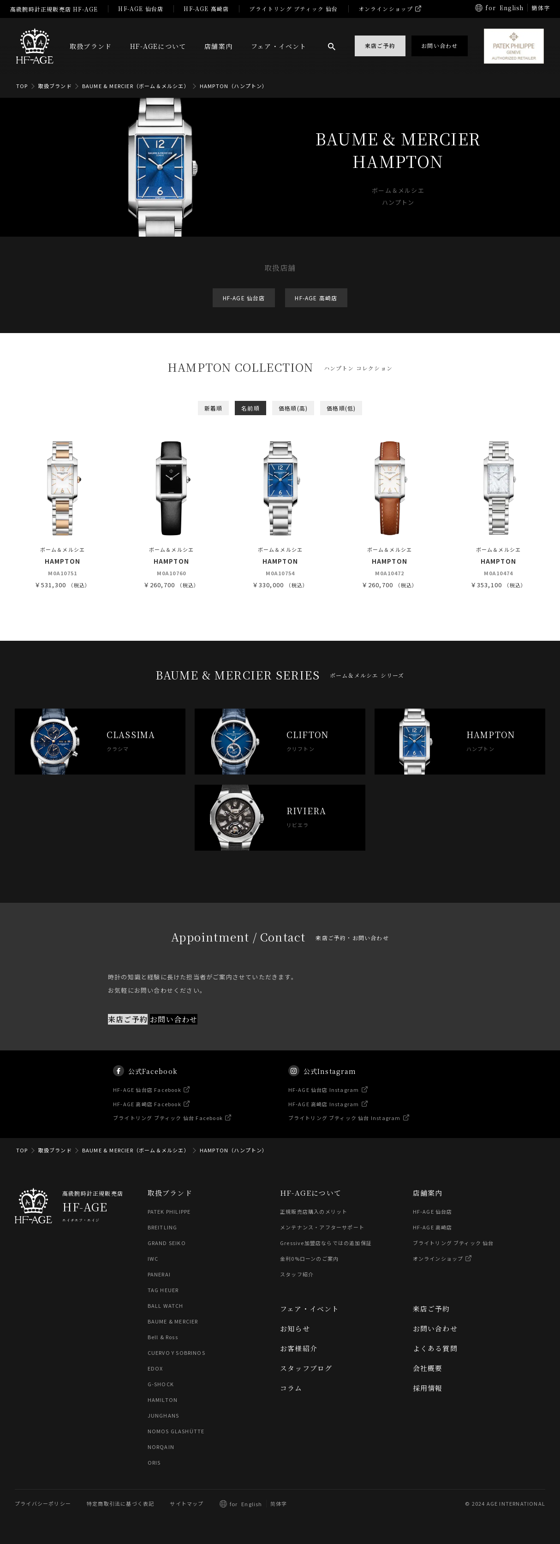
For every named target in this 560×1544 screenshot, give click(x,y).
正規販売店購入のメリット (313, 1212)
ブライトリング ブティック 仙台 (293, 8)
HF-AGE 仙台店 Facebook (147, 1101)
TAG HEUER (163, 1290)
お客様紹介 (298, 1348)
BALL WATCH (166, 1306)
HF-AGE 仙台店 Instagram (323, 1101)
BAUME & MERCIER (173, 1321)
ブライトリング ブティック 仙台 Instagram (344, 1129)
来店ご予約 (128, 1030)
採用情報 (428, 1388)
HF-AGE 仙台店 (140, 8)
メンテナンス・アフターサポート (322, 1227)
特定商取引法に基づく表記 (120, 1504)
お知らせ (295, 1329)
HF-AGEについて (158, 46)
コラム (291, 1388)
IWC (153, 1259)
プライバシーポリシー (43, 1504)
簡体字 (540, 8)
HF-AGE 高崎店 (206, 8)
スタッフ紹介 (297, 1274)
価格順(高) (293, 408)
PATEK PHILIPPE (169, 1212)
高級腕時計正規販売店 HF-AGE (54, 9)
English (512, 8)
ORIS (154, 1463)
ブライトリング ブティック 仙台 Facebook (168, 1129)
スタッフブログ (306, 1368)
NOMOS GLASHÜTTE (176, 1431)
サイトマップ (186, 1504)
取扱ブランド (91, 46)
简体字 (278, 1504)
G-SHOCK (161, 1384)
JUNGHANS (163, 1415)
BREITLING (163, 1227)
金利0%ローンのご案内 (309, 1259)
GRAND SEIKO (167, 1243)
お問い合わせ (173, 1030)
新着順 (213, 408)
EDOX (155, 1368)
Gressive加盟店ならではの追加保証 (326, 1243)
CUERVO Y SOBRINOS (176, 1353)
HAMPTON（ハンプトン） (234, 85)
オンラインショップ (385, 8)
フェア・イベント (279, 46)
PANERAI (159, 1274)
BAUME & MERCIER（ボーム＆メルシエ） (136, 85)
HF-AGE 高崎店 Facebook (147, 1115)
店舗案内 (218, 46)
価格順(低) (341, 408)
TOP (22, 85)
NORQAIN (161, 1447)
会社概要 (428, 1368)
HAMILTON (163, 1400)
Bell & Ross (163, 1337)
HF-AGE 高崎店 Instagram (323, 1115)
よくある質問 (435, 1348)
